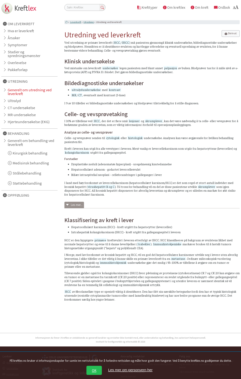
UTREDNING (18, 81)
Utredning (89, 22)
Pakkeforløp (18, 69)
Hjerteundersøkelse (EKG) (29, 121)
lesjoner (134, 121)
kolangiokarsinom (77, 152)
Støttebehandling (27, 183)
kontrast (114, 90)
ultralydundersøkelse (86, 90)
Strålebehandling (27, 173)
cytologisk (112, 138)
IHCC (125, 42)
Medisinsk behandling (31, 163)
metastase (178, 258)
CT (80, 95)
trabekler (144, 244)
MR (74, 95)
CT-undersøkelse (21, 107)
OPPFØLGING (18, 195)
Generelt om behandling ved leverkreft (31, 142)
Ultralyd (14, 100)
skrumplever (153, 121)
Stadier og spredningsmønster (24, 53)
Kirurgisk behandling (30, 153)
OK (94, 370)
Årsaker (14, 37)
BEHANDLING (18, 133)
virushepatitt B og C (101, 187)
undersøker (110, 68)
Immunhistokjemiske (167, 244)
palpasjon (170, 68)
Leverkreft (75, 22)
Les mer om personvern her (130, 370)
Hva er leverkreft (21, 30)
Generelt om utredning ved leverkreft (30, 92)
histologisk (135, 138)
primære (100, 240)
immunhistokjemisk (113, 262)
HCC (117, 42)
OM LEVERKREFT (21, 23)
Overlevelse (17, 62)
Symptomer (17, 44)
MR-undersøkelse (22, 114)
